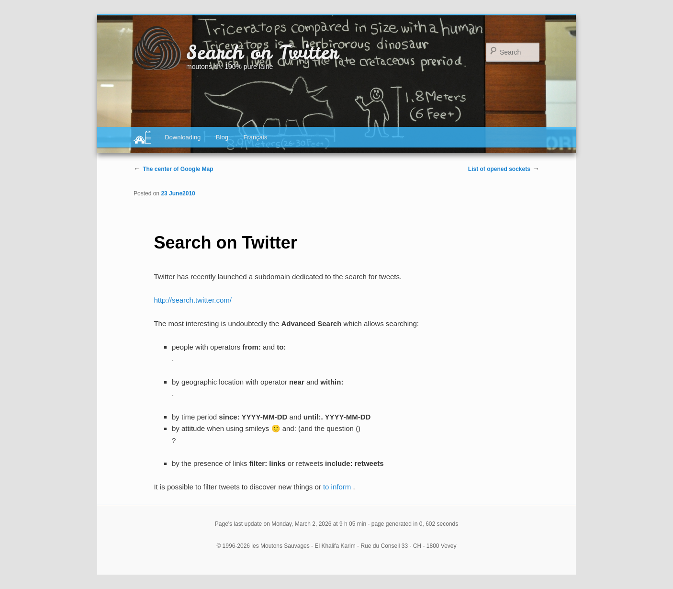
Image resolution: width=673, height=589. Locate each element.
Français (255, 137)
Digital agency (142, 137)
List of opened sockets (499, 169)
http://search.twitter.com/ (193, 300)
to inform (338, 487)
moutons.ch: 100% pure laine (229, 66)
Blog (222, 137)
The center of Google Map (178, 169)
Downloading (183, 137)
